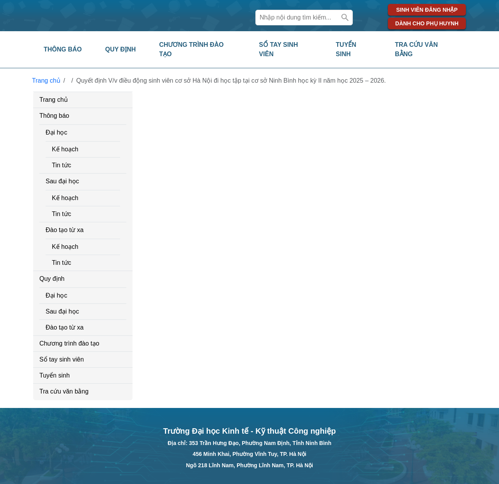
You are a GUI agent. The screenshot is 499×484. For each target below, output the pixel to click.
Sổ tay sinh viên (61, 359)
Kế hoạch (65, 149)
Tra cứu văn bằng (63, 391)
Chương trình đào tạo (69, 343)
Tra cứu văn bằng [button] (416, 49)
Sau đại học (62, 181)
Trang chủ (46, 80)
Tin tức (61, 165)
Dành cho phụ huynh (426, 23)
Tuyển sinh (54, 375)
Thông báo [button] (63, 49)
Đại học (56, 132)
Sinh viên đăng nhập (427, 10)
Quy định (51, 278)
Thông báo (54, 115)
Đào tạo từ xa (64, 230)
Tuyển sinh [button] (346, 49)
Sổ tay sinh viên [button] (278, 49)
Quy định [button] (120, 49)
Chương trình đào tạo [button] (191, 49)
